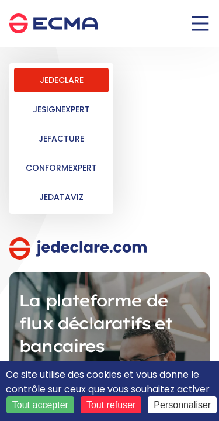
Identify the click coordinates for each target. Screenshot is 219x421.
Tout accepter (40, 405)
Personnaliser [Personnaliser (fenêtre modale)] (182, 405)
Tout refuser (110, 405)
